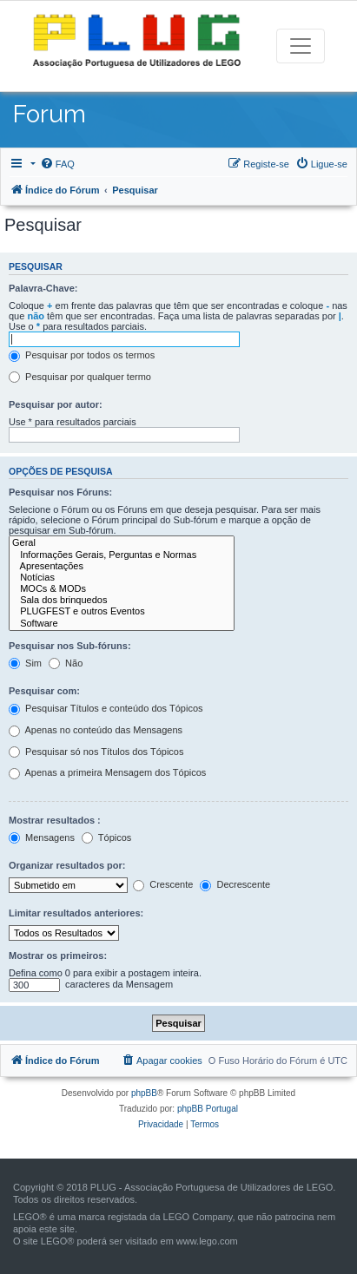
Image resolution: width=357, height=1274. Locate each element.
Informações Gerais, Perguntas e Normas (121, 555)
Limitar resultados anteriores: (76, 913)
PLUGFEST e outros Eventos (121, 611)
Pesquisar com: (44, 691)
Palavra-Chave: (43, 288)
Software (121, 623)
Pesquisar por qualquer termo (80, 377)
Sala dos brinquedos (121, 600)
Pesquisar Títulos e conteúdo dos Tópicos (106, 709)
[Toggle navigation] (300, 46)
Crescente (163, 885)
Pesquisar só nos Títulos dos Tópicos (96, 752)
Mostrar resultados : (55, 820)
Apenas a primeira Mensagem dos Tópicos (107, 773)
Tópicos (106, 838)
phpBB (144, 1093)
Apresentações (121, 566)
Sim (25, 664)
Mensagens (42, 838)
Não (66, 664)
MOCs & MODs (121, 588)
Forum (49, 114)
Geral (121, 542)
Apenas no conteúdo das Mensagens (95, 731)
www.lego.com (207, 1241)
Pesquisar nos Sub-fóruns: (70, 645)
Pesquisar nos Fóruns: (60, 492)
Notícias (121, 577)
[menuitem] (57, 164)
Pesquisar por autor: (55, 404)
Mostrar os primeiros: (58, 955)
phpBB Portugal (207, 1108)
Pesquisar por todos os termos (82, 356)
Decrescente (235, 885)
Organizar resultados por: (67, 865)
